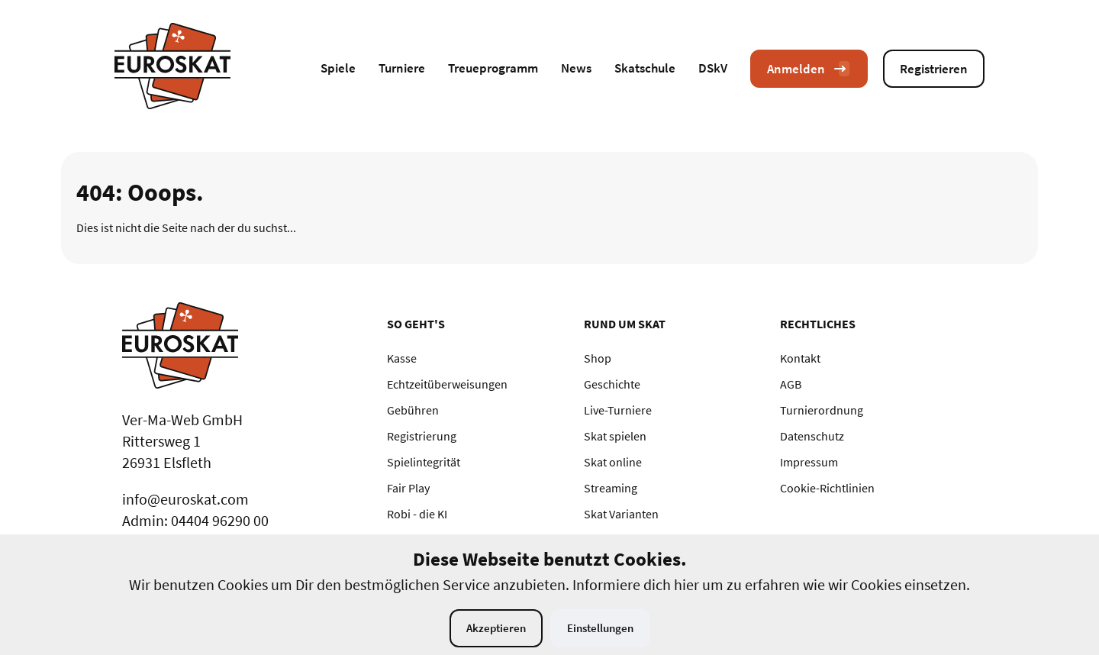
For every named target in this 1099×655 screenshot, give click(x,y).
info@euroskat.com (185, 498)
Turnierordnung (821, 410)
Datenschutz (812, 436)
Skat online (613, 461)
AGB (790, 384)
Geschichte (612, 384)
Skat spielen (615, 436)
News (576, 68)
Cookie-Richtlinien (827, 487)
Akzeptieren (496, 628)
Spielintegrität (423, 461)
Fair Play (408, 487)
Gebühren (413, 410)
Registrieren (934, 68)
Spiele (338, 68)
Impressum (809, 461)
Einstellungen (600, 628)
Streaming (610, 487)
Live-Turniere (618, 410)
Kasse (402, 358)
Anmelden (809, 69)
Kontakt (800, 358)
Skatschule (644, 68)
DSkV (712, 68)
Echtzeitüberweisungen (447, 384)
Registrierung (421, 436)
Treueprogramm (493, 68)
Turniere (402, 68)
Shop (597, 358)
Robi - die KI (417, 513)
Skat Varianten (621, 513)
